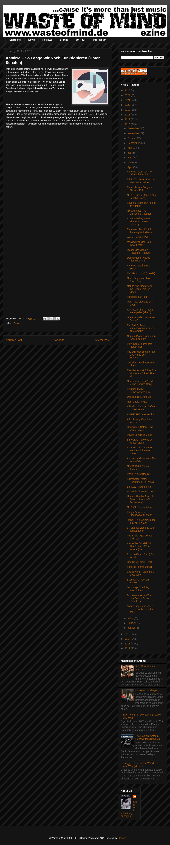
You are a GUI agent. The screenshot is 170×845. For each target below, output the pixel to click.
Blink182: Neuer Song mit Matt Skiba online (141, 181)
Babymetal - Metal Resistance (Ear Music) (141, 480)
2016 (128, 124)
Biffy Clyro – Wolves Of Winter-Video (139, 441)
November (134, 133)
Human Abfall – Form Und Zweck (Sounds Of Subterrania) (141, 499)
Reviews (47, 39)
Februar (132, 623)
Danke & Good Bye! (146, 690)
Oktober (132, 138)
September (134, 143)
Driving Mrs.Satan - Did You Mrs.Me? (140, 428)
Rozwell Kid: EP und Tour (141, 491)
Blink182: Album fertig (139, 486)
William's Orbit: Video (138, 237)
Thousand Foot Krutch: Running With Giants (139, 231)
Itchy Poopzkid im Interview (145, 668)
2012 (128, 648)
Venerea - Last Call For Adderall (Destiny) (139, 173)
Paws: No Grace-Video (139, 434)
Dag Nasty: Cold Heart (139, 562)
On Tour (80, 39)
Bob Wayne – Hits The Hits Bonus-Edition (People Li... (139, 598)
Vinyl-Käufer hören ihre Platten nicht (139, 345)
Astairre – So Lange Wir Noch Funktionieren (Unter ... (140, 450)
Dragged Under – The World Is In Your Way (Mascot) (141, 765)
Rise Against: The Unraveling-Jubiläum (139, 212)
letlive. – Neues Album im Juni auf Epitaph (141, 521)
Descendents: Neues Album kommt (138, 259)
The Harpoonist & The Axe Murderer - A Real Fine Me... (141, 373)
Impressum (99, 39)
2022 (128, 95)
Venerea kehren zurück (139, 566)
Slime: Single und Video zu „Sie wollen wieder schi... (140, 609)
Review (17, 323)
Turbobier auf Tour (137, 296)
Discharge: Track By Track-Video (138, 589)
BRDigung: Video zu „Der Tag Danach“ (141, 529)
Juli (130, 152)
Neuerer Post (14, 340)
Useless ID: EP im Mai (139, 396)
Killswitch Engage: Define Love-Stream (141, 408)
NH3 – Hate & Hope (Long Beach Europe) (141, 196)
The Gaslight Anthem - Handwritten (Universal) (148, 737)
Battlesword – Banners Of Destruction (141, 573)
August (132, 148)
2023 (128, 90)
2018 (128, 114)
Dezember (134, 128)
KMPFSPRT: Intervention (140, 414)
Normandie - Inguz (137, 401)
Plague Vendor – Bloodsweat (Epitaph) (140, 514)
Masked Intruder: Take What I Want (139, 243)
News (31, 39)
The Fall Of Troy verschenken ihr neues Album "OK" (141, 328)
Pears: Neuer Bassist (138, 474)
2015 (128, 634)
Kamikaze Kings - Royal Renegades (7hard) (140, 311)
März (131, 618)
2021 (128, 100)
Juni (130, 157)
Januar (132, 627)
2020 (128, 104)
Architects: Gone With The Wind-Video (141, 460)
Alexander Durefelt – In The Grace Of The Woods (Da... (139, 546)
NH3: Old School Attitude (140, 507)
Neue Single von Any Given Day (138, 280)
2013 (128, 643)
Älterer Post (102, 340)
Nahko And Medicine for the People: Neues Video (140, 289)
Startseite (15, 39)
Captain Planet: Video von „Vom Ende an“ (141, 338)
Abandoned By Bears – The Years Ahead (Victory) (139, 221)
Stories (64, 39)
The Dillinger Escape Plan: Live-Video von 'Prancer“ (141, 354)
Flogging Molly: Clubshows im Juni (138, 390)
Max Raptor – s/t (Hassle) (141, 273)
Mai (130, 162)
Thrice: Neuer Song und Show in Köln (140, 189)
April (130, 167)
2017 (128, 119)
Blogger (122, 838)
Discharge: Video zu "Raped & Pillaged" (139, 251)
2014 (128, 638)
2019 (128, 109)
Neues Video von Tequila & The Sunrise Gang (140, 383)
